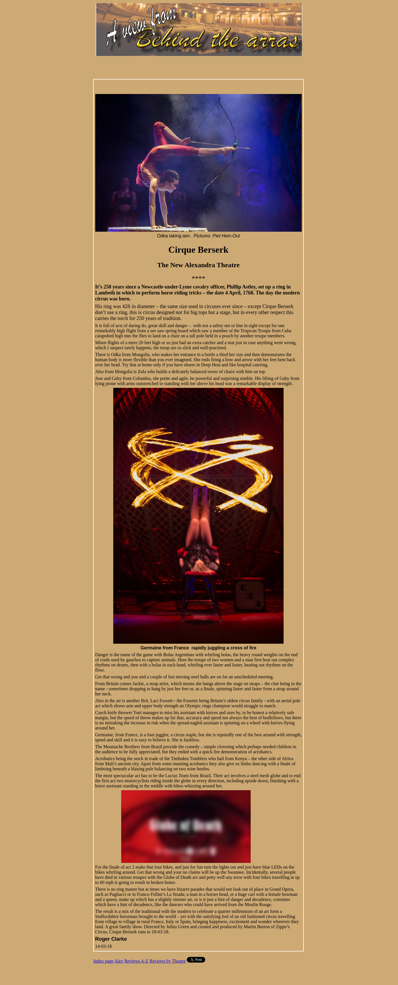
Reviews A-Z (136, 961)
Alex (118, 961)
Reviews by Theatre (168, 961)
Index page (103, 961)
